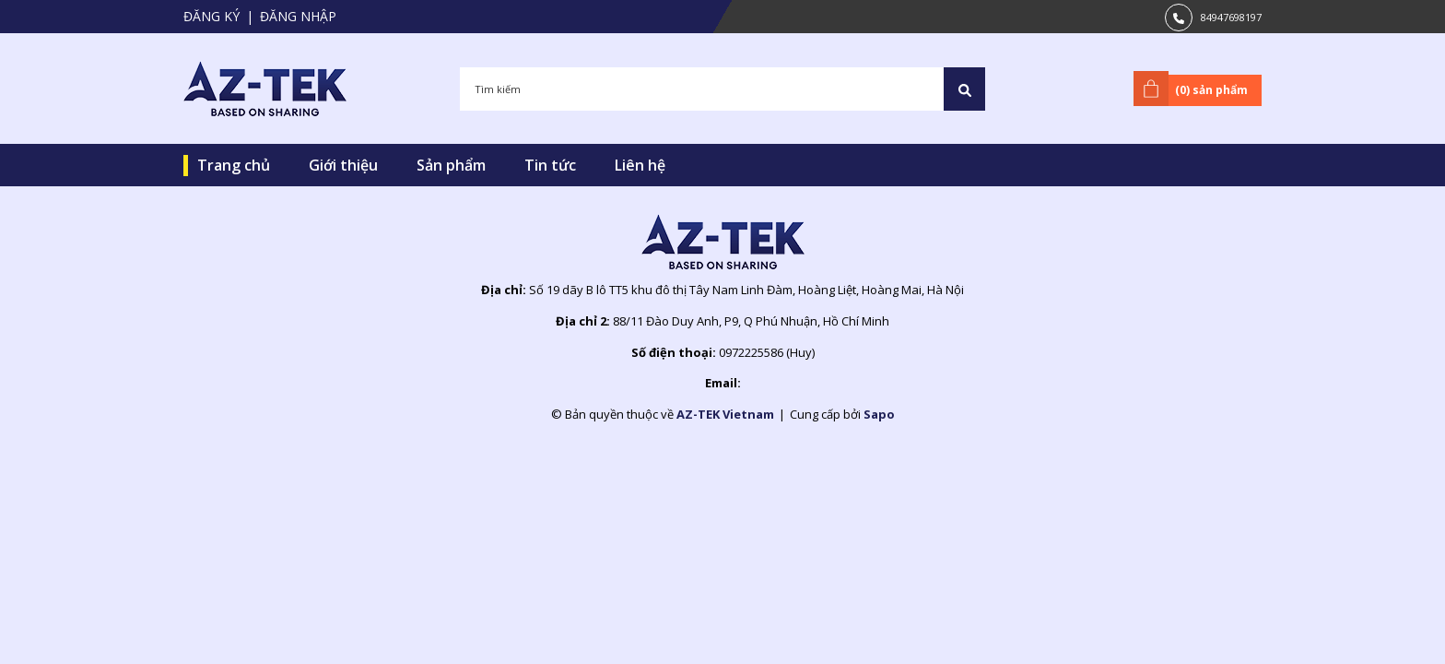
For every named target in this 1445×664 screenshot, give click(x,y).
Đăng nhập (298, 16)
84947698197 (1231, 17)
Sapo (879, 414)
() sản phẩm (1194, 88)
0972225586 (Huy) (767, 352)
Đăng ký (211, 16)
